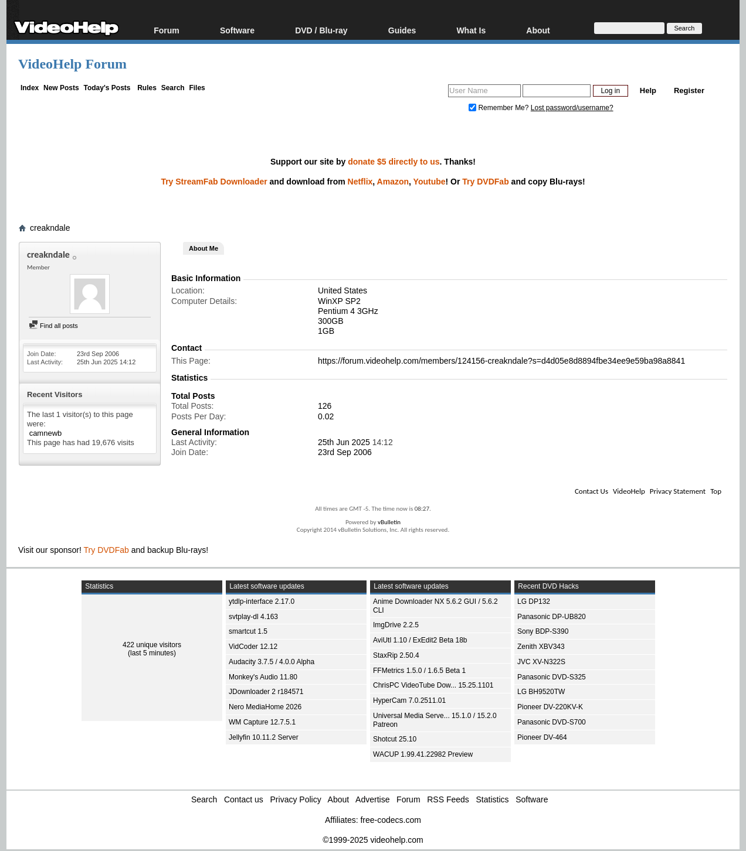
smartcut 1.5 (248, 631)
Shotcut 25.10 (394, 739)
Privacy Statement (678, 491)
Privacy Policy (295, 799)
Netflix (360, 181)
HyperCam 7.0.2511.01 (409, 700)
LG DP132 (533, 601)
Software (237, 30)
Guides (402, 30)
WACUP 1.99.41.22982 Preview (423, 754)
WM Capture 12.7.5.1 (262, 722)
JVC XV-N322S (541, 662)
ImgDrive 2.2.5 (396, 625)
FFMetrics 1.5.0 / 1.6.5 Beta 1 (419, 671)
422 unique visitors (152, 645)
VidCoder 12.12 (253, 646)
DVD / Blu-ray (321, 30)
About (538, 30)
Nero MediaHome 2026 (265, 707)
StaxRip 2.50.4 (396, 655)
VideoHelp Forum (72, 63)
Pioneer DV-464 (542, 737)
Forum (166, 30)
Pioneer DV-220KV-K (550, 707)
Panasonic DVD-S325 (551, 677)
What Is (471, 30)
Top (715, 491)
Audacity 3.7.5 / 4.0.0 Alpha (271, 662)
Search (173, 88)
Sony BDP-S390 (542, 631)
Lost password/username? (572, 108)
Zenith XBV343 (541, 646)
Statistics (492, 799)
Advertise (372, 799)
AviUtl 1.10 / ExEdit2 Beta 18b (420, 640)
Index (30, 88)
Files (197, 88)
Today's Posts (106, 88)
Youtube (429, 181)
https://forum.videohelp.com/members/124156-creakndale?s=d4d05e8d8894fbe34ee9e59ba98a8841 (501, 360)
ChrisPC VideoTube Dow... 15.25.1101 (433, 685)
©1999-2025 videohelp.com (373, 840)
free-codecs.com (390, 820)
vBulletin (389, 522)
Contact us (243, 799)
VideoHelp (629, 491)
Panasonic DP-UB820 (551, 617)
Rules (147, 88)
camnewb (45, 433)
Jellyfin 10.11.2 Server (264, 737)
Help (648, 90)
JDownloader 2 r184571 (266, 692)
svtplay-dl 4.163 (253, 617)
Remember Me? (500, 108)
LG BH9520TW (541, 692)
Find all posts (53, 325)
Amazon (393, 181)
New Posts (61, 88)
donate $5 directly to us (393, 161)
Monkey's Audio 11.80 (263, 677)
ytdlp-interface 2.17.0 (261, 601)
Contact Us (591, 491)
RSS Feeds (448, 799)
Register (689, 90)
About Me (203, 248)
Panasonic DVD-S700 (551, 722)
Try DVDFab (485, 181)
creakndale (50, 228)
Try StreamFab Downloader (214, 181)
